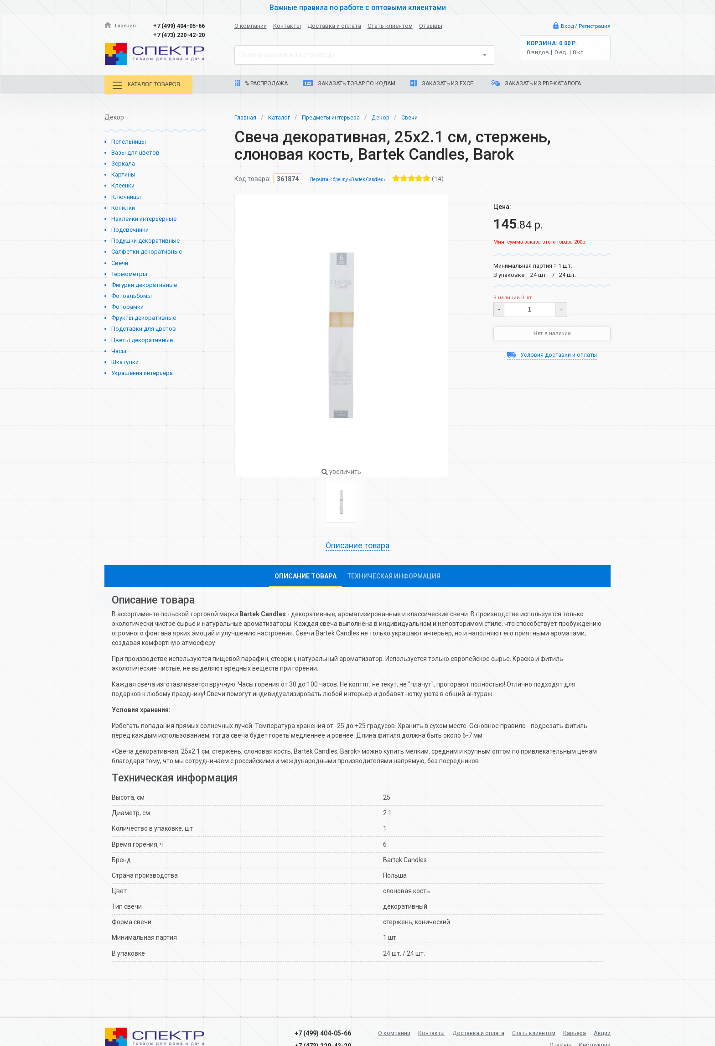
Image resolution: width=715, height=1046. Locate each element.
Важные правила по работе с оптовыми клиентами (357, 7)
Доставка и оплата (334, 25)
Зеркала (123, 162)
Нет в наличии (552, 332)
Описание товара (357, 545)
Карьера (598, 1031)
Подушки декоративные (145, 239)
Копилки (123, 206)
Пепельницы (128, 140)
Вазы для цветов (135, 151)
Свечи (119, 261)
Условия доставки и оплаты (552, 355)
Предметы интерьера (339, 115)
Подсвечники (130, 228)
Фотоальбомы (131, 294)
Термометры (129, 272)
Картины (123, 173)
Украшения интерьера (142, 371)
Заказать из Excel (443, 83)
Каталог (282, 115)
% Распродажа (261, 83)
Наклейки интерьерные (143, 217)
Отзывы (430, 25)
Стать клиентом (390, 25)
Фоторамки (127, 305)
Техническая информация (393, 576)
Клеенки (123, 184)
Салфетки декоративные (146, 250)
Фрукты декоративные (143, 316)
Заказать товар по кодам (349, 83)
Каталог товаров (152, 85)
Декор (393, 115)
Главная (120, 25)
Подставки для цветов (143, 327)
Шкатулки (125, 360)
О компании (250, 25)
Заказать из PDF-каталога (536, 83)
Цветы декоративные (142, 338)
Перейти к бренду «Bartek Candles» (352, 178)
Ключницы (126, 195)
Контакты (287, 25)
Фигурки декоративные (144, 283)
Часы (118, 349)
